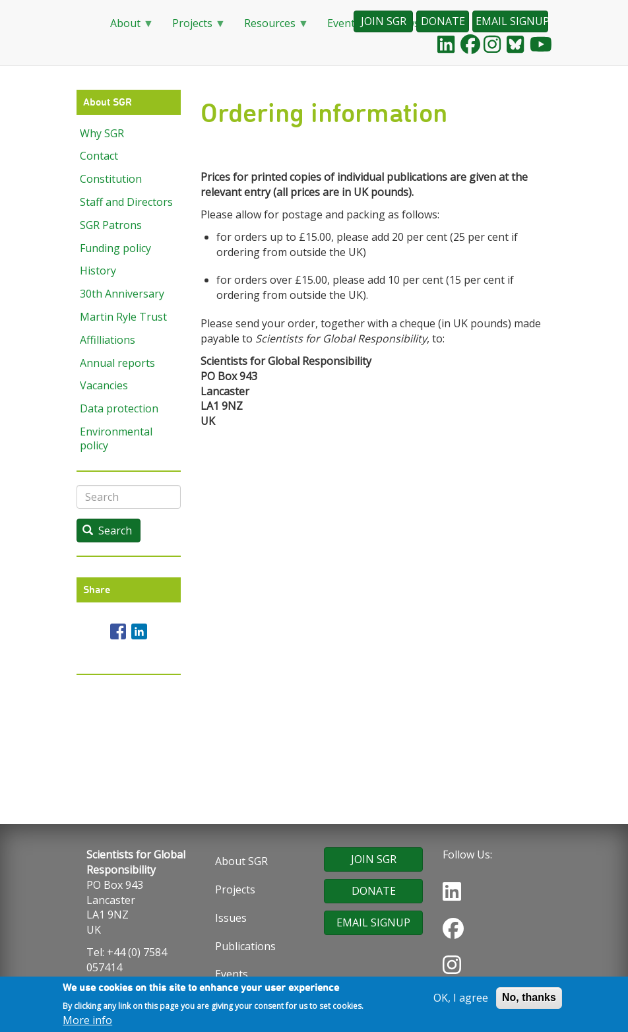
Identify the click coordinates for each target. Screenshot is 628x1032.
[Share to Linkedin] (139, 631)
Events (231, 974)
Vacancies (104, 385)
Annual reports (117, 363)
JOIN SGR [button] (383, 21)
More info (87, 1021)
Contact (99, 155)
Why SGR (102, 133)
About (127, 27)
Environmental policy (116, 438)
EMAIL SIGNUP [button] (512, 21)
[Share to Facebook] (118, 631)
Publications (245, 946)
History (98, 270)
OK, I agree (460, 999)
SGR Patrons (111, 225)
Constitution (111, 179)
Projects (194, 27)
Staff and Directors (126, 202)
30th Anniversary (122, 293)
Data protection (119, 408)
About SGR (241, 861)
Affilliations (107, 340)
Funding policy (115, 248)
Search (107, 530)
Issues (231, 918)
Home (83, 23)
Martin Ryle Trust (123, 316)
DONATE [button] (443, 21)
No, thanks (529, 998)
